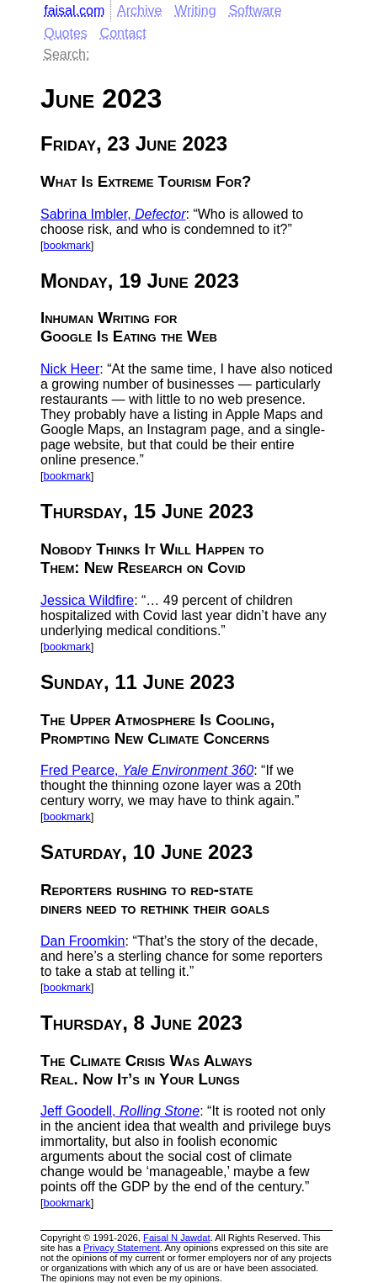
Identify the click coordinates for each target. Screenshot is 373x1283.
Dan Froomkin (82, 941)
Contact (123, 33)
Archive (139, 10)
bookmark (67, 245)
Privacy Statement (121, 1248)
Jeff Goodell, (120, 1111)
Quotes (66, 33)
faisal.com (74, 10)
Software (254, 10)
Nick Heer (69, 369)
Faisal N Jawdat (176, 1238)
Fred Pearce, (146, 770)
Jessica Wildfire (87, 600)
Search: (66, 54)
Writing (195, 10)
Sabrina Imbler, (113, 214)
